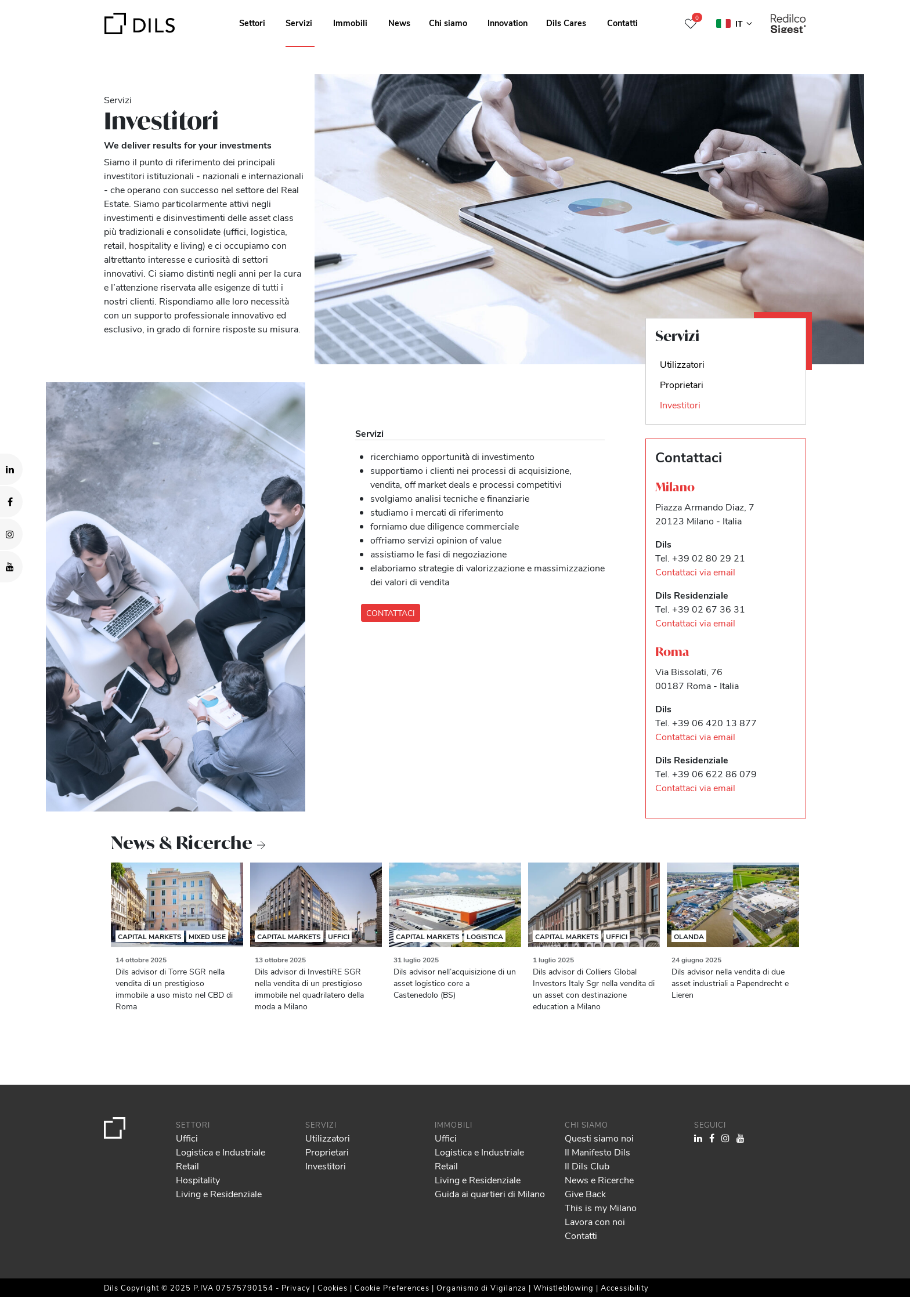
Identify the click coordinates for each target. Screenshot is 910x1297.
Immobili (350, 22)
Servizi (299, 22)
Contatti (622, 22)
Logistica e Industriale (220, 1152)
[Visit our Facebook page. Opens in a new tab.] (11, 501)
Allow (821, 1228)
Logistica (485, 936)
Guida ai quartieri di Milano (490, 1193)
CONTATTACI (390, 612)
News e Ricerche (599, 1179)
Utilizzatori (327, 1138)
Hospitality (198, 1179)
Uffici (338, 936)
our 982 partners (76, 1238)
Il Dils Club (587, 1166)
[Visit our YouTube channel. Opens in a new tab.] (11, 566)
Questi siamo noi (599, 1138)
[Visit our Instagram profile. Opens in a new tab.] (11, 534)
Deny (821, 1253)
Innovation (508, 22)
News (399, 22)
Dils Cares (566, 22)
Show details (405, 1284)
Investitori (325, 1166)
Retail (187, 1166)
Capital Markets (150, 936)
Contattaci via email (695, 572)
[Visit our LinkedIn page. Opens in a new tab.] (11, 469)
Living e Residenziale (219, 1193)
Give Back (585, 1193)
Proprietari (327, 1152)
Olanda (689, 936)
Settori (252, 22)
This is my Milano (601, 1207)
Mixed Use (207, 936)
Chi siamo (448, 22)
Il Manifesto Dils (597, 1152)
